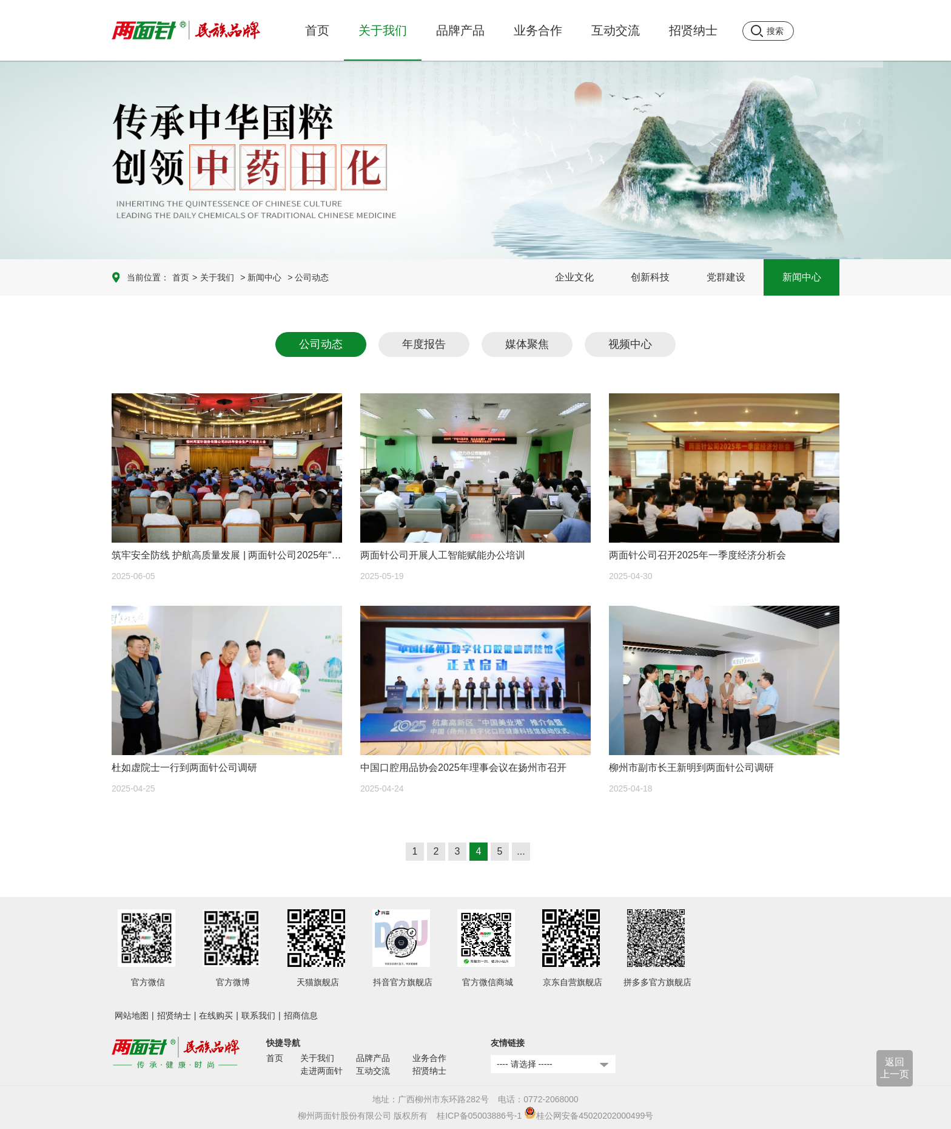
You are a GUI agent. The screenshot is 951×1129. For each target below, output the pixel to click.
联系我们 (258, 1015)
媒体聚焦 (527, 344)
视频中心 (630, 344)
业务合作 (429, 1058)
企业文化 (574, 277)
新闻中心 (801, 277)
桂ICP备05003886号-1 (479, 1116)
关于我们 (217, 277)
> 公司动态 (308, 277)
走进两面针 (321, 1071)
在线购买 (216, 1015)
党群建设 (726, 277)
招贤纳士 (174, 1015)
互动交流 (373, 1071)
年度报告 (424, 344)
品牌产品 (373, 1058)
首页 (317, 30)
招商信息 (301, 1015)
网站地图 (132, 1015)
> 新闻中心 (260, 277)
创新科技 (650, 277)
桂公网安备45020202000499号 (588, 1116)
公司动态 (321, 344)
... (521, 851)
